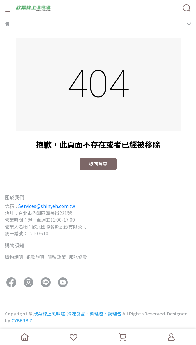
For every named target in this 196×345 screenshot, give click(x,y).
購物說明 (14, 257)
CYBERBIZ (21, 320)
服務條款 (78, 257)
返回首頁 (98, 164)
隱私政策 (57, 257)
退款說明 (35, 257)
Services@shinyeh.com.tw (46, 206)
